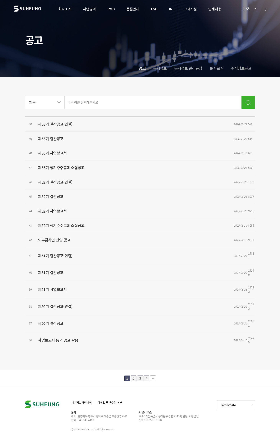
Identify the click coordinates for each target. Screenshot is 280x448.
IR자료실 (216, 68)
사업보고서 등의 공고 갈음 (62, 346)
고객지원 (190, 8)
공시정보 (160, 68)
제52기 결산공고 (55, 203)
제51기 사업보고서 (56, 298)
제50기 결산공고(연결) (59, 314)
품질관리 (132, 8)
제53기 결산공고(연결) (59, 123)
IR (170, 8)
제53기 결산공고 (55, 139)
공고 (142, 68)
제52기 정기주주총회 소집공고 (65, 235)
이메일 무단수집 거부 (110, 408)
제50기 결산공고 (55, 330)
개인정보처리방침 (81, 408)
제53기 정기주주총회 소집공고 (65, 171)
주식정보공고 (241, 68)
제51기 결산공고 (55, 282)
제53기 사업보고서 (56, 155)
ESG (154, 8)
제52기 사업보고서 (56, 219)
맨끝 (153, 384)
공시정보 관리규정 (188, 68)
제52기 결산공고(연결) (59, 187)
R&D (111, 8)
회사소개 (64, 8)
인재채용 (214, 8)
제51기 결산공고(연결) (59, 266)
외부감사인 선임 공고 (58, 251)
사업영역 (89, 8)
